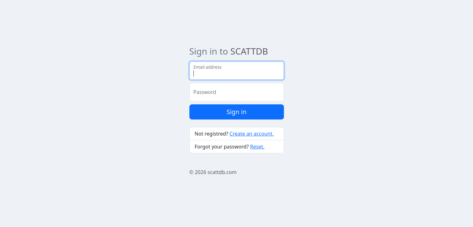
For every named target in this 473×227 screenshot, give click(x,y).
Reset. (257, 146)
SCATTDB (249, 51)
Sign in (237, 112)
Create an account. (251, 133)
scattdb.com (222, 172)
